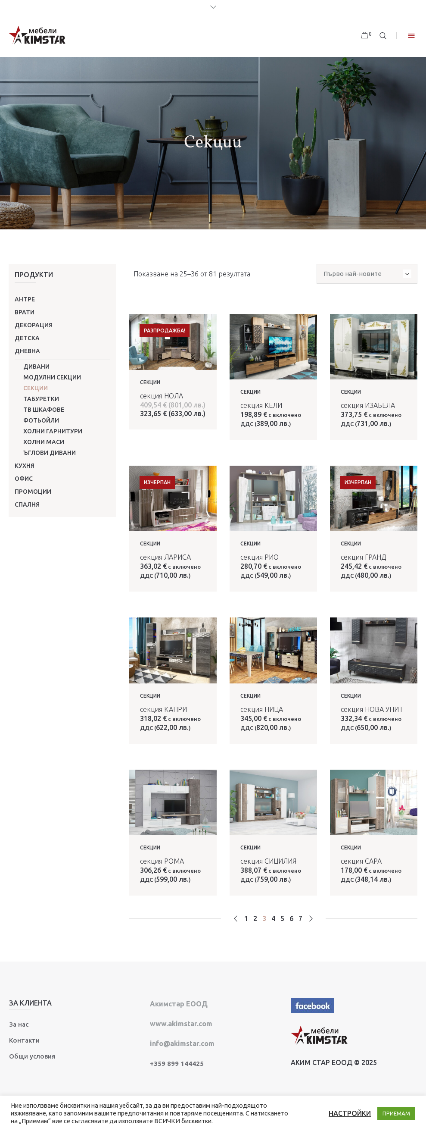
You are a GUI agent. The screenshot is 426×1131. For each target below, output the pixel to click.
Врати (24, 312)
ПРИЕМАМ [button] (396, 1113)
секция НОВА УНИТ (372, 709)
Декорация (34, 325)
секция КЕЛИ (261, 405)
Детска (27, 338)
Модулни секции (52, 377)
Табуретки (41, 398)
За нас (18, 1024)
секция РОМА (162, 861)
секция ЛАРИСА (165, 557)
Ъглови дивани (49, 452)
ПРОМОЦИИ (33, 491)
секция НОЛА (161, 396)
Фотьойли (41, 420)
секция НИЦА (261, 709)
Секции (35, 388)
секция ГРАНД (363, 557)
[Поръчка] (367, 274)
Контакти (24, 1040)
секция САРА (361, 861)
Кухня (24, 465)
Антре (25, 299)
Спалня (27, 504)
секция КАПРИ (163, 709)
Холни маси (43, 442)
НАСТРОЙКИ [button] (350, 1113)
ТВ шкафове (43, 409)
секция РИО (259, 557)
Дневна (27, 351)
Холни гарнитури (52, 431)
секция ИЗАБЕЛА (368, 405)
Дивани (36, 366)
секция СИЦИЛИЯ (268, 861)
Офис (24, 478)
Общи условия (32, 1056)
